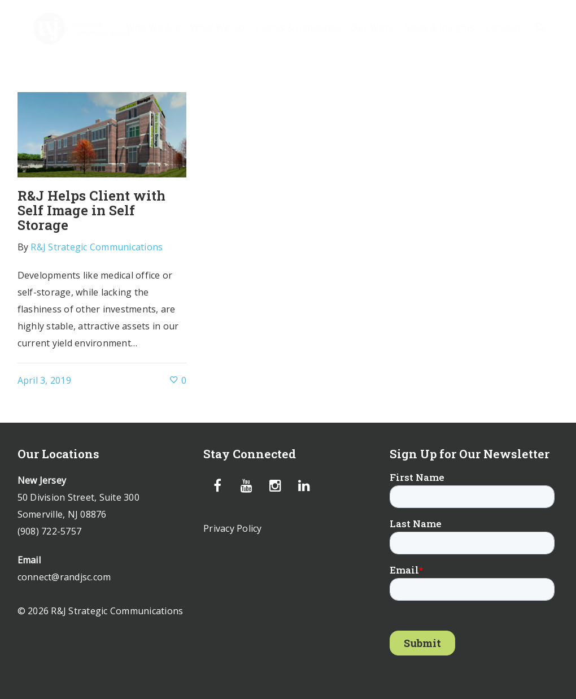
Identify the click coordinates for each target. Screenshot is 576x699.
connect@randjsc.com (64, 577)
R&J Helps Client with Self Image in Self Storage (91, 209)
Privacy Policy (232, 528)
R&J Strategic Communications (96, 247)
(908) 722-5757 (50, 531)
